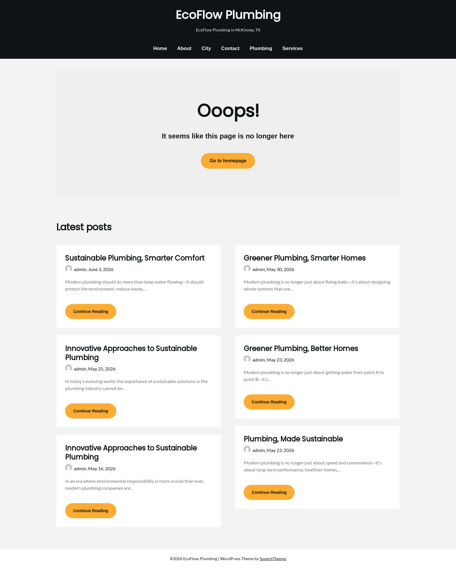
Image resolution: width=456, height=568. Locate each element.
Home (160, 48)
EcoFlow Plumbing (228, 14)
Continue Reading (90, 311)
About (184, 48)
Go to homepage (228, 160)
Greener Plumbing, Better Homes (301, 348)
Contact (230, 48)
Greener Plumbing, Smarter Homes (305, 258)
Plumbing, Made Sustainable (293, 439)
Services (292, 48)
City (206, 48)
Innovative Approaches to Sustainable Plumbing (131, 353)
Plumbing (261, 48)
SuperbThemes (273, 558)
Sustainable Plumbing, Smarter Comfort (134, 258)
